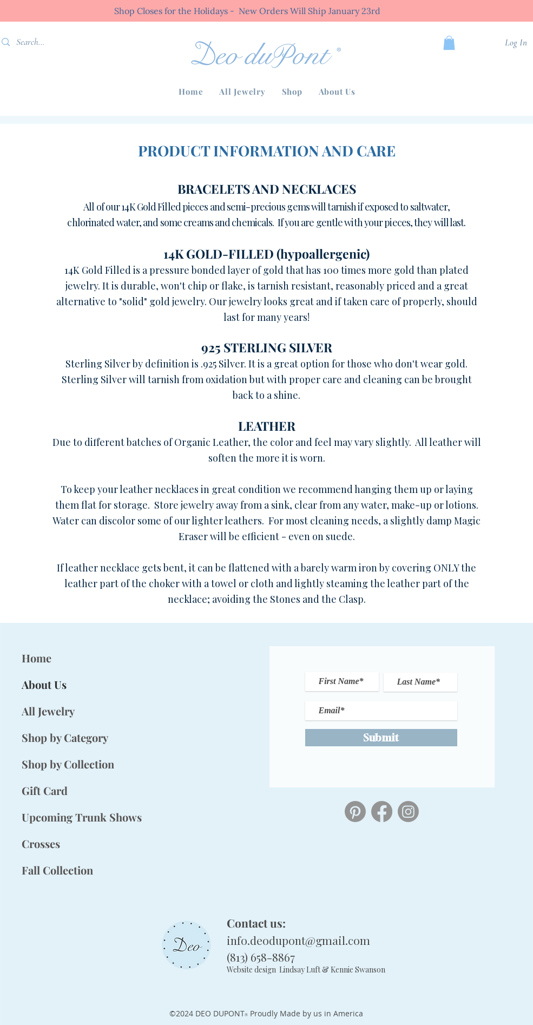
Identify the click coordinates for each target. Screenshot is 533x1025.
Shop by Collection (68, 764)
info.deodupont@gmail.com (298, 940)
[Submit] (381, 737)
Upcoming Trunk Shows (69, 817)
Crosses (41, 843)
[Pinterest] (355, 811)
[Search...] (46, 42)
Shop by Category (65, 737)
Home (36, 658)
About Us (44, 684)
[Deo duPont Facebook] (381, 811)
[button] (292, 91)
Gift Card (45, 790)
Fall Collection (57, 870)
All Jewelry (48, 711)
